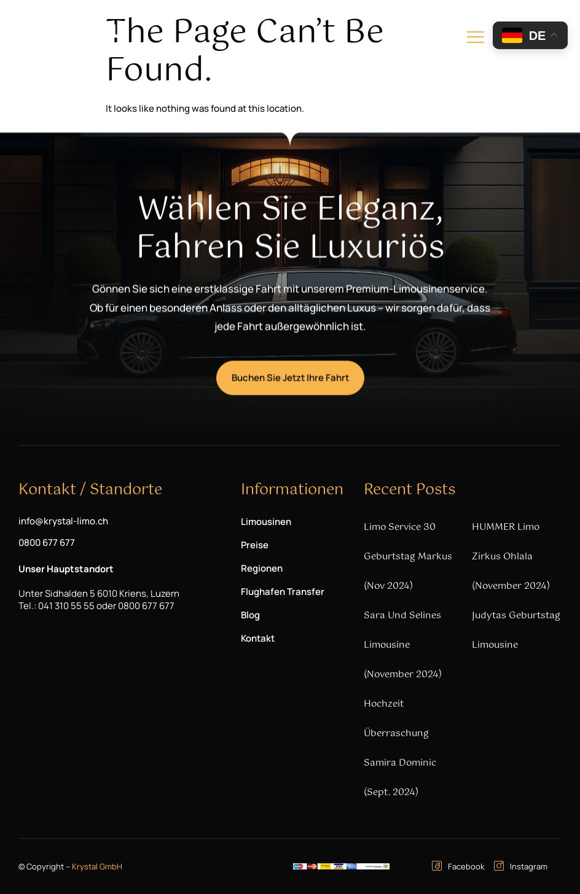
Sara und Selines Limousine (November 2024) (403, 645)
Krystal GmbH (97, 866)
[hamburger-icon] (475, 39)
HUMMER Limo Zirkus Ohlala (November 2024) (511, 556)
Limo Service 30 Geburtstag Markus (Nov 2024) (408, 556)
